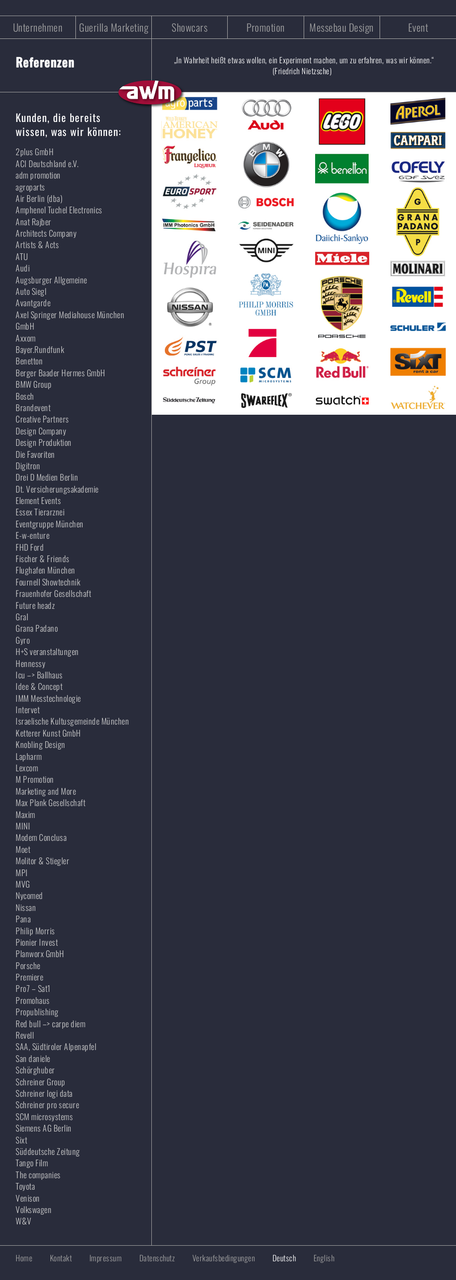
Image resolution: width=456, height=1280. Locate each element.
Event (418, 27)
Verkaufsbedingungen (223, 1257)
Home (24, 1257)
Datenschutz (157, 1257)
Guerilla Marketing (113, 27)
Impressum (105, 1257)
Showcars (189, 27)
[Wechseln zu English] (316, 1258)
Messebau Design (341, 27)
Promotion (265, 27)
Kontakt (61, 1257)
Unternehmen (38, 27)
